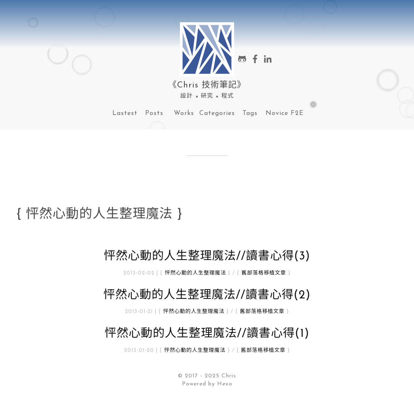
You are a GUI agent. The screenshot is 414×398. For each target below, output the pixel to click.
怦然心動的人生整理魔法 (195, 273)
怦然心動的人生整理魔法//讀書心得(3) (207, 256)
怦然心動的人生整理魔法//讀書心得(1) (207, 334)
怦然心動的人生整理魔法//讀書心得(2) (207, 295)
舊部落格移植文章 (263, 273)
